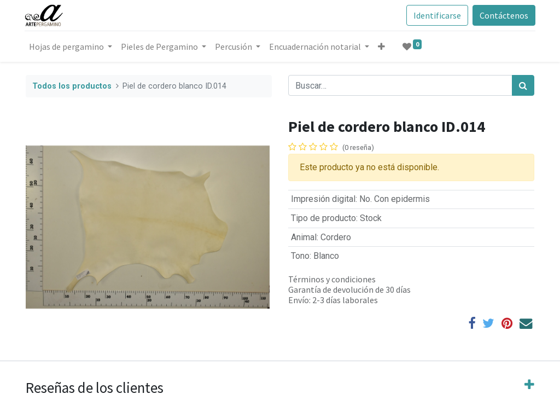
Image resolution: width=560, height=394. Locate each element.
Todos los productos (72, 86)
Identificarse (436, 15)
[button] (382, 46)
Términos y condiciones (332, 279)
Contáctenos (503, 15)
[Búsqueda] (523, 85)
